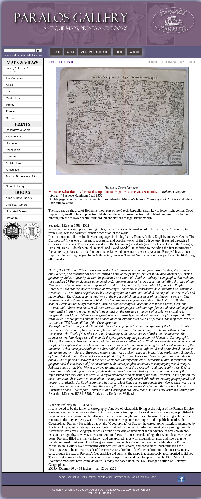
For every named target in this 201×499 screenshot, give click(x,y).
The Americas (14, 78)
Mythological (14, 136)
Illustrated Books (16, 211)
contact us (73, 476)
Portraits (11, 156)
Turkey (10, 104)
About (119, 51)
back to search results (61, 61)
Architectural (14, 163)
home (62, 476)
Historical (11, 143)
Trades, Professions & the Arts (22, 178)
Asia (8, 91)
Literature (12, 217)
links (84, 476)
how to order (105, 476)
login (153, 476)
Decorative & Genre (18, 129)
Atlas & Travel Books (19, 198)
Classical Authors (16, 204)
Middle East (13, 98)
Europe (10, 111)
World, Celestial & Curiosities (17, 70)
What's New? (34, 55)
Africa (9, 84)
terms (92, 476)
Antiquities (12, 169)
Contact (134, 51)
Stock (70, 51)
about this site (140, 476)
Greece (10, 118)
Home (56, 51)
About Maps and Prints (94, 51)
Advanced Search (14, 55)
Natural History (15, 186)
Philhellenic (13, 149)
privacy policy (122, 476)
